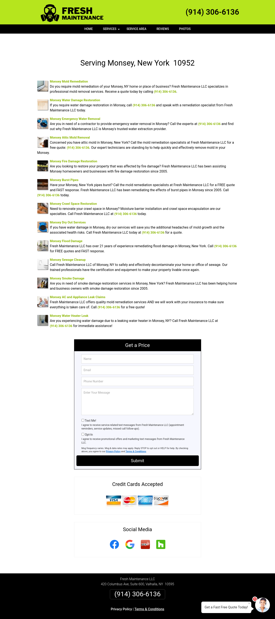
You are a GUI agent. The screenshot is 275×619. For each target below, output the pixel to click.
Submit (137, 445)
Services (112, 30)
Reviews (162, 29)
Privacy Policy (113, 436)
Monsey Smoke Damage (67, 263)
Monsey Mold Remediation (69, 66)
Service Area (136, 29)
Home (88, 29)
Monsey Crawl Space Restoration (73, 188)
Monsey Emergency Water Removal (75, 103)
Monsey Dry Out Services (68, 207)
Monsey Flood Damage (66, 226)
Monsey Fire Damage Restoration (73, 146)
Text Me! (90, 405)
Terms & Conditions (136, 436)
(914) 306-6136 (212, 12)
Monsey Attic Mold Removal (70, 122)
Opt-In (89, 419)
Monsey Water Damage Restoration (75, 85)
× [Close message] (249, 603)
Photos (185, 29)
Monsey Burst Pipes (64, 165)
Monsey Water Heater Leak (69, 300)
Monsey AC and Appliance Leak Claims (77, 282)
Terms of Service (168, 610)
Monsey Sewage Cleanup (68, 244)
